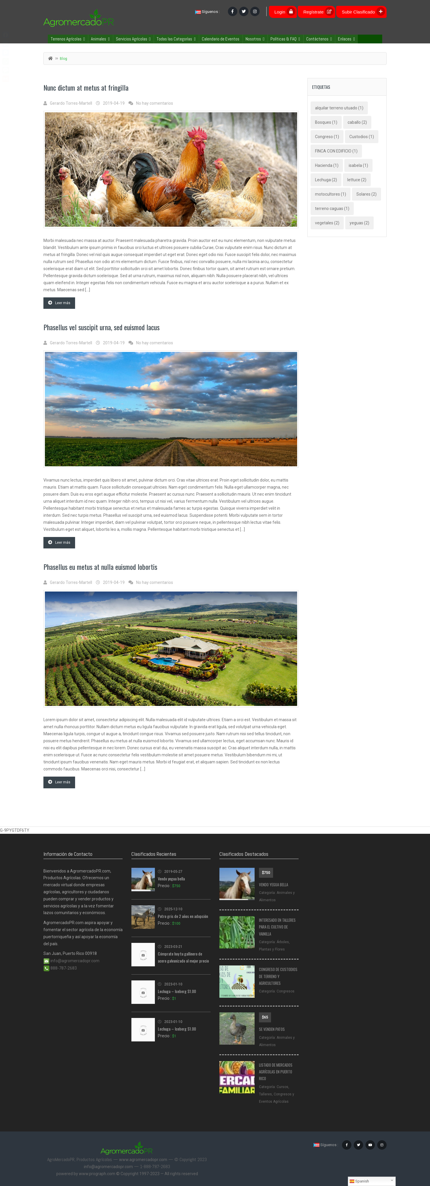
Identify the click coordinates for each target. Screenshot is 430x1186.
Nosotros (255, 39)
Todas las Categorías (176, 39)
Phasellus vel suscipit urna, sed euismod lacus (101, 327)
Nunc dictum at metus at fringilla (85, 87)
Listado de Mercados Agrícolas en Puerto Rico (275, 1072)
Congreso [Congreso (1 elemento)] (327, 136)
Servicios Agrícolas (133, 39)
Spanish (359, 1181)
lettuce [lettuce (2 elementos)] (356, 179)
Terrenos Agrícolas (68, 39)
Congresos (285, 991)
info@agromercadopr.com (71, 960)
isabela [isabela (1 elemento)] (358, 165)
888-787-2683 (60, 968)
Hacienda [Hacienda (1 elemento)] (326, 165)
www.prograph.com (97, 1173)
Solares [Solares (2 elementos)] (366, 194)
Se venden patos (272, 1029)
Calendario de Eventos (220, 39)
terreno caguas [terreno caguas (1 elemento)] (332, 208)
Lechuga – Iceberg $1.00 (177, 991)
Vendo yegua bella (171, 878)
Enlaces (346, 39)
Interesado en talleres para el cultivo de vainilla (277, 927)
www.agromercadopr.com (143, 1159)
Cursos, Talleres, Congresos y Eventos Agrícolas (276, 1094)
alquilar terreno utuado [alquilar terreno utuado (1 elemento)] (339, 108)
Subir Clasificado (363, 11)
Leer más (59, 303)
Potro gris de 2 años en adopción (183, 916)
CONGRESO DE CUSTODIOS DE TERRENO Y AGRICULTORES (278, 976)
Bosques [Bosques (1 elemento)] (326, 122)
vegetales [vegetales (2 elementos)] (327, 223)
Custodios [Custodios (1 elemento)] (361, 136)
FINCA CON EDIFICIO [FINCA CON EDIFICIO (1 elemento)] (336, 151)
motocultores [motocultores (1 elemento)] (330, 194)
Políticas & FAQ (285, 39)
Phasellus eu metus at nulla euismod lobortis (100, 566)
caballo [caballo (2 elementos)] (357, 122)
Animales (100, 39)
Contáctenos (319, 39)
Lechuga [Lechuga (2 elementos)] (326, 179)
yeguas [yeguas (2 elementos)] (359, 223)
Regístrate (318, 11)
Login (285, 11)
